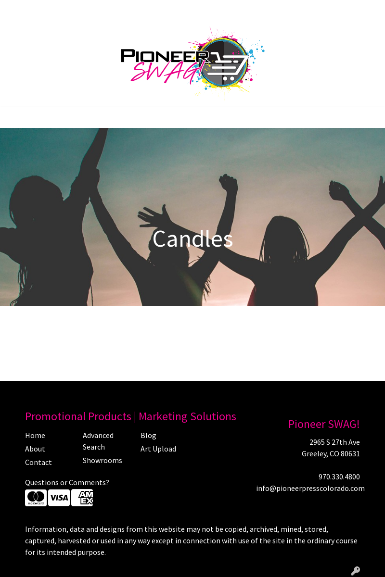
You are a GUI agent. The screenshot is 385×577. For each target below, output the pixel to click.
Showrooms (102, 460)
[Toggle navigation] (15, 117)
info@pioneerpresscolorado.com (310, 488)
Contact (157, 10)
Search (287, 10)
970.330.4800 (339, 476)
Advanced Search (98, 441)
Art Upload (119, 10)
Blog (87, 10)
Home (19, 10)
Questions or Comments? (67, 482)
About (46, 10)
